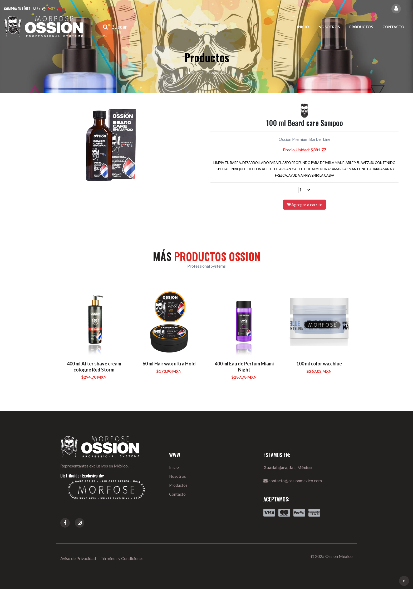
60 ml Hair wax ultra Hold (169, 363)
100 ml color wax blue (319, 363)
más (49, 8)
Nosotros (329, 27)
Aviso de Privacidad (78, 558)
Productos (361, 27)
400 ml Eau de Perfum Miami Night (244, 367)
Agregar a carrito (304, 204)
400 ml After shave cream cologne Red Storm (94, 367)
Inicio (303, 27)
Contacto (393, 27)
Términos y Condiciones (122, 558)
